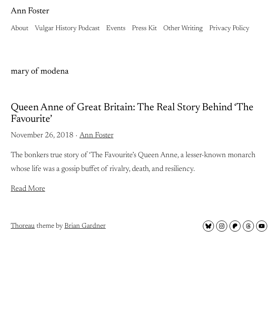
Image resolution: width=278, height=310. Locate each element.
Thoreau (23, 226)
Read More (28, 189)
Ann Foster (30, 11)
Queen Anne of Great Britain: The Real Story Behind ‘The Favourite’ (132, 113)
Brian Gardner (85, 226)
